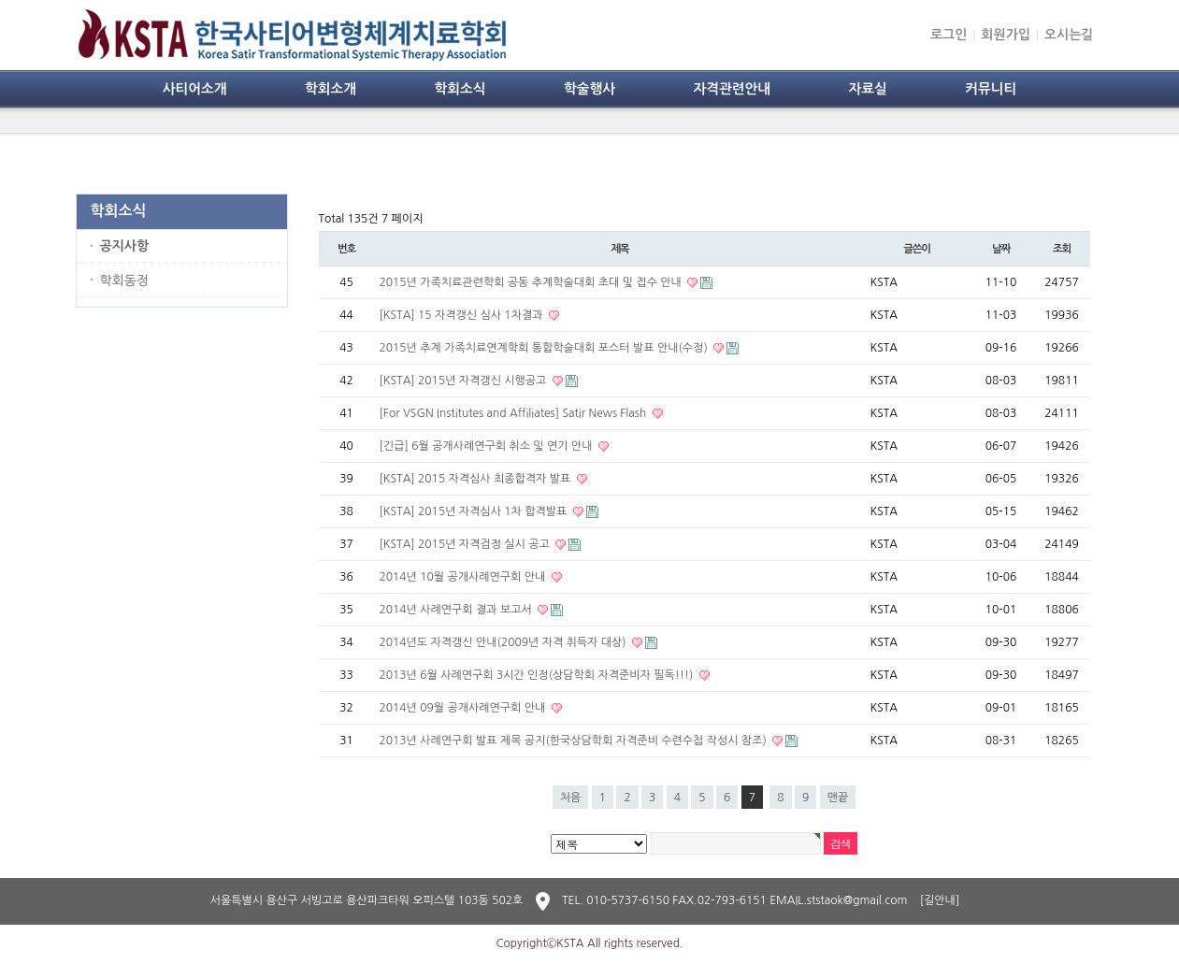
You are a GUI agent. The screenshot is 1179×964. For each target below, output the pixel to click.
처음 (571, 797)
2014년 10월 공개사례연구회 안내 (464, 577)
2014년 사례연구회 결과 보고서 (458, 609)
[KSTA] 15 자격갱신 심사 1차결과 (463, 315)
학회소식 (459, 88)
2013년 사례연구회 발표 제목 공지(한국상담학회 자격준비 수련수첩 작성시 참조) (575, 740)
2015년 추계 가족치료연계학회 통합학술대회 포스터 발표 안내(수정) (546, 347)
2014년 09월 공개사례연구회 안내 (464, 707)
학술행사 (589, 88)
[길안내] (940, 900)
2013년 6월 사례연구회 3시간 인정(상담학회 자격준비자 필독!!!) (538, 675)
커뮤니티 (990, 88)
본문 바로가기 (0, 0)
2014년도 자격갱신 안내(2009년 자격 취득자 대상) (505, 642)
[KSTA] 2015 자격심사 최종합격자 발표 (477, 478)
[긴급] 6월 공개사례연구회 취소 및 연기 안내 (488, 446)
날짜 (1001, 248)
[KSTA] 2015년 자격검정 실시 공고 (467, 544)
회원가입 (1005, 34)
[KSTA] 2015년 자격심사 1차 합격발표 (475, 511)
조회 (1062, 248)
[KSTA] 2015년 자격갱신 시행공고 (465, 380)
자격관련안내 (731, 88)
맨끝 (838, 797)
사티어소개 (195, 88)
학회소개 (330, 88)
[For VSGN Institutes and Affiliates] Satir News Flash (515, 413)
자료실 (867, 88)
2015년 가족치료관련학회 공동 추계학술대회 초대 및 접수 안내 (532, 282)
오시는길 (1069, 34)
